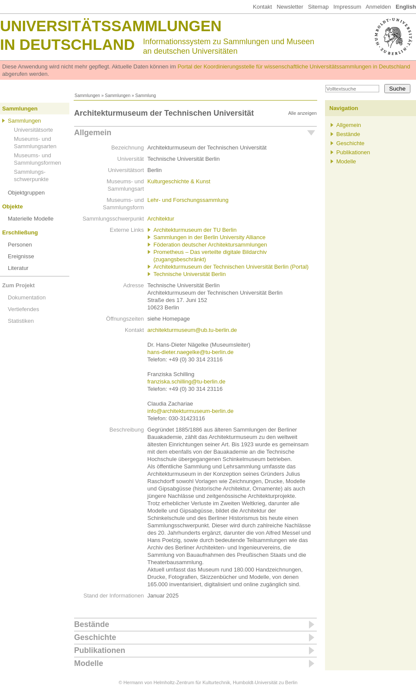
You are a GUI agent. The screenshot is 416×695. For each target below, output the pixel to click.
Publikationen (99, 650)
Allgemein (92, 132)
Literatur (18, 268)
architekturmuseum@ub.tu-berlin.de (192, 330)
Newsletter (289, 6)
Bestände (91, 624)
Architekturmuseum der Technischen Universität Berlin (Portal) (231, 266)
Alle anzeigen (302, 113)
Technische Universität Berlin (189, 274)
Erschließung (20, 232)
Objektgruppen (26, 192)
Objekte (12, 206)
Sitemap (318, 6)
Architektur (160, 218)
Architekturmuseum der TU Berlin (195, 230)
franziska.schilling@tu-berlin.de (186, 381)
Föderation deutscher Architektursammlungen (210, 244)
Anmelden (378, 6)
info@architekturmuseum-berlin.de (190, 411)
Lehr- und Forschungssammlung (187, 200)
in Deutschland (67, 44)
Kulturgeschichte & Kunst (178, 181)
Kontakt (262, 6)
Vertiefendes (23, 309)
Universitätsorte (33, 130)
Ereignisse (21, 256)
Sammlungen (87, 95)
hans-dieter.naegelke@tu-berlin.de (190, 352)
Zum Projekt (18, 285)
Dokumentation (27, 297)
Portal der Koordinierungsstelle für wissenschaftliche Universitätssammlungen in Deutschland (294, 66)
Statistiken (21, 321)
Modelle (88, 663)
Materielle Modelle (31, 218)
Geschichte (95, 637)
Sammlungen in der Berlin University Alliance (209, 237)
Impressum (347, 6)
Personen (20, 244)
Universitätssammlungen (110, 25)
